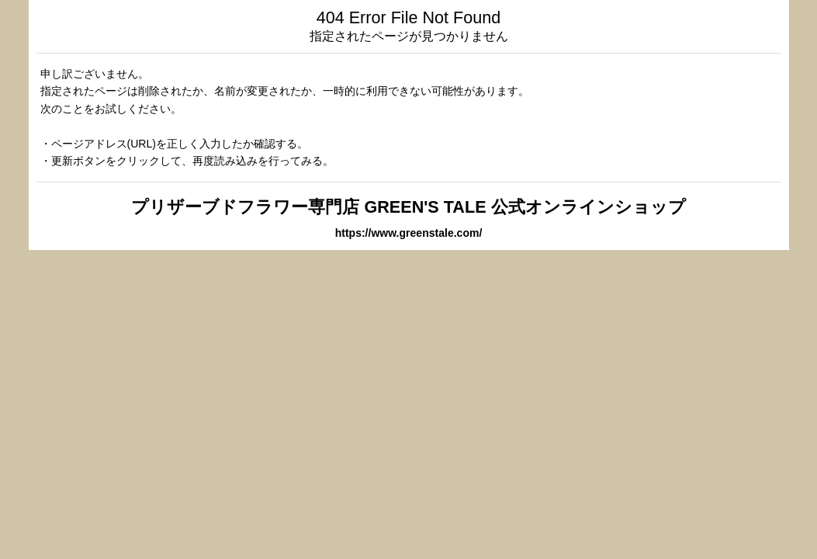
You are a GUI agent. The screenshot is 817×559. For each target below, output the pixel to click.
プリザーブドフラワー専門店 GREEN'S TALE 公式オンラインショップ (408, 207)
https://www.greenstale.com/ (409, 233)
